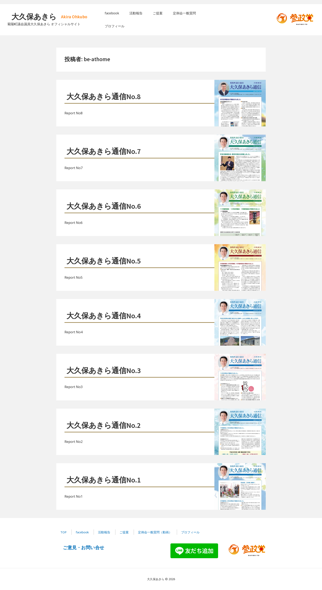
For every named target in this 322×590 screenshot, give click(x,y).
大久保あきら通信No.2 (104, 425)
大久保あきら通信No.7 (104, 151)
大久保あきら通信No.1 (104, 480)
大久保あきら (34, 16)
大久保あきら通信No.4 (104, 315)
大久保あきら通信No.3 (104, 370)
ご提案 (124, 532)
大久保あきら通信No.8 (104, 96)
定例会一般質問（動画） (155, 532)
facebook (82, 532)
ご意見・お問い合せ (83, 547)
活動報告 (104, 532)
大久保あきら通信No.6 (104, 206)
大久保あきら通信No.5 (104, 261)
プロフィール (190, 532)
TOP (63, 532)
